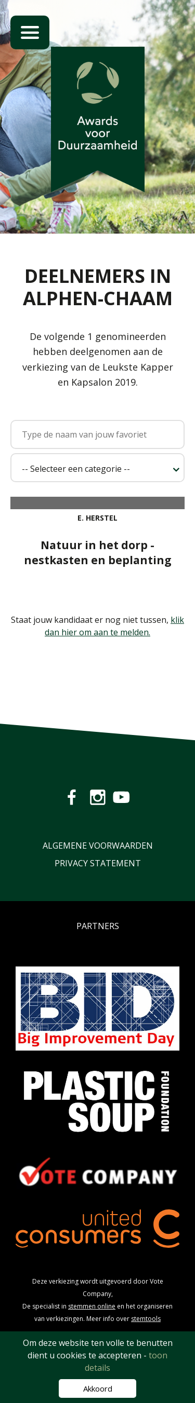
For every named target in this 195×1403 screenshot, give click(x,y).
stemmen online (91, 1306)
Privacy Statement (98, 863)
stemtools (146, 1318)
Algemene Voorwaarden (98, 845)
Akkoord (97, 1388)
